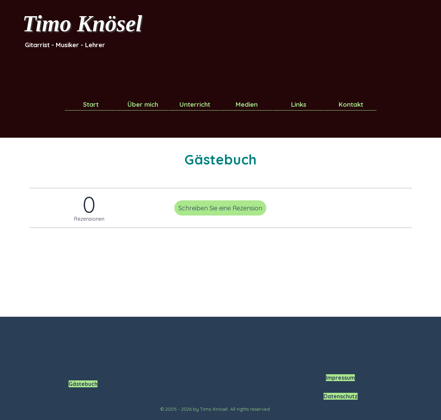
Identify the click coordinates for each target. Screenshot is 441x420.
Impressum (340, 377)
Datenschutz (341, 396)
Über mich (142, 104)
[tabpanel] (70, 45)
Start (91, 104)
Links (298, 104)
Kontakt (351, 104)
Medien (247, 104)
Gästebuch (83, 383)
